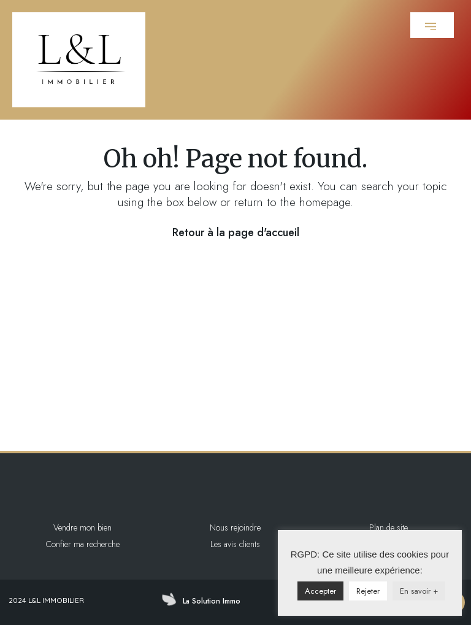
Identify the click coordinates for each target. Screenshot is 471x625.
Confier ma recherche (83, 544)
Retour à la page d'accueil (235, 232)
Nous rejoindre (235, 527)
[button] (432, 25)
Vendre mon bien (82, 527)
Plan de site (388, 527)
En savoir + (419, 591)
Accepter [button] (320, 591)
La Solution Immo (211, 601)
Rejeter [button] (368, 591)
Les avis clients (235, 544)
